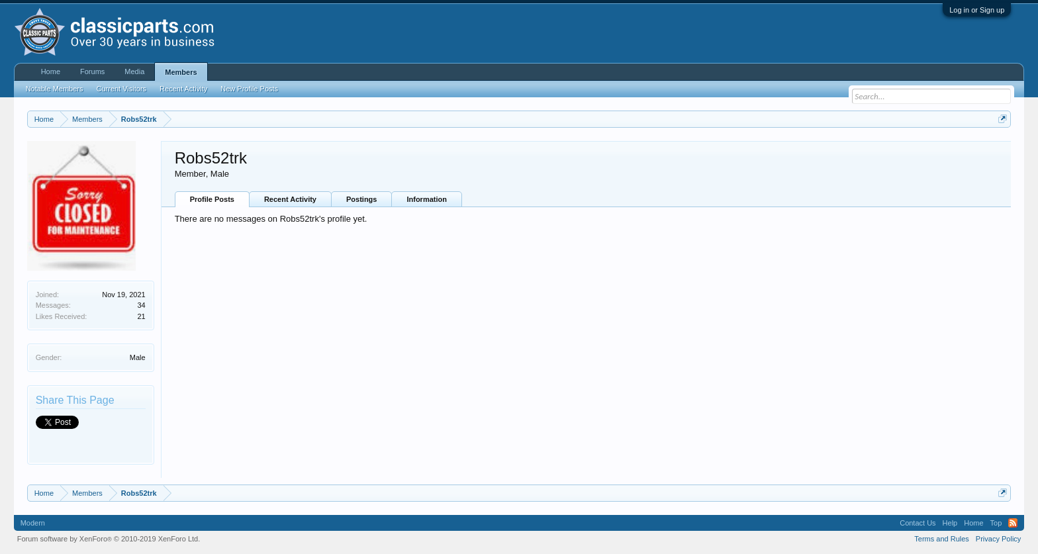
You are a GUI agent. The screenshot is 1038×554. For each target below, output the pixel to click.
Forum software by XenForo (109, 539)
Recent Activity (290, 199)
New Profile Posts (249, 89)
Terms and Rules (941, 539)
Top (996, 523)
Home (50, 71)
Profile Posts (212, 199)
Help (950, 523)
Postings (361, 199)
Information (426, 199)
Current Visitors (122, 89)
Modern (33, 523)
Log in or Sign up (976, 10)
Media (134, 71)
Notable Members (54, 89)
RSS (1012, 523)
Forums (92, 71)
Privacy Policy (998, 539)
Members (181, 72)
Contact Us (917, 523)
